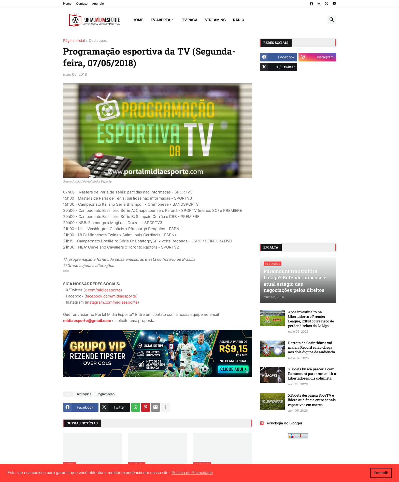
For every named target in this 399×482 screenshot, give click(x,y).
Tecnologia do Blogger (281, 423)
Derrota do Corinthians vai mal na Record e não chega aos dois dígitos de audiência (311, 347)
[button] (331, 20)
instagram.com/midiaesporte (112, 302)
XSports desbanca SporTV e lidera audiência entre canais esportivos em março (312, 400)
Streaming (215, 20)
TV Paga (189, 20)
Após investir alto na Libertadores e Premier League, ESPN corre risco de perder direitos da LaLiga (311, 319)
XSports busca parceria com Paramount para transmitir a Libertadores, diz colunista (312, 374)
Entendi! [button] (381, 473)
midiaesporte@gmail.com (87, 320)
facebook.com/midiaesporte (111, 296)
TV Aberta (160, 20)
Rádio (238, 20)
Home (67, 3)
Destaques (98, 41)
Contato (82, 3)
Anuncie (98, 3)
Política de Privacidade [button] (192, 473)
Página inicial (74, 41)
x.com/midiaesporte (103, 290)
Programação (105, 394)
